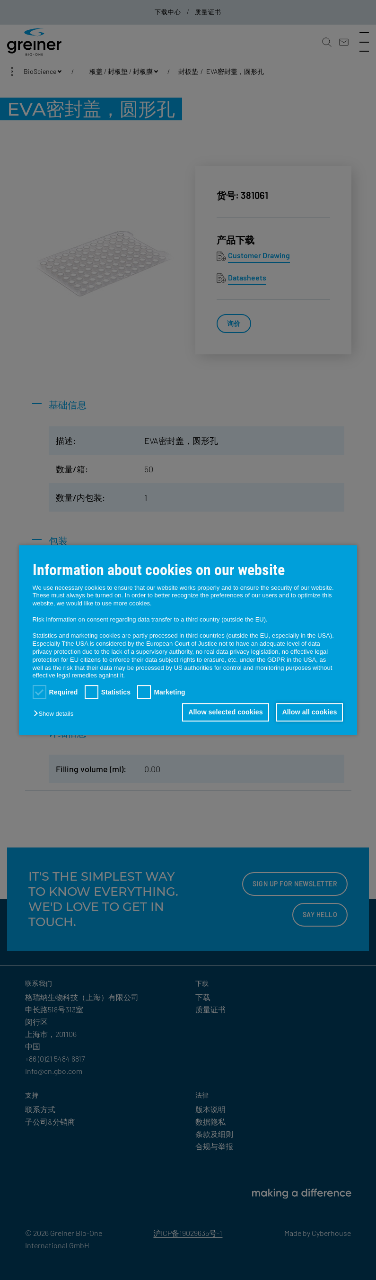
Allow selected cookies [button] (223, 712)
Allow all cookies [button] (308, 712)
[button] (56, 714)
